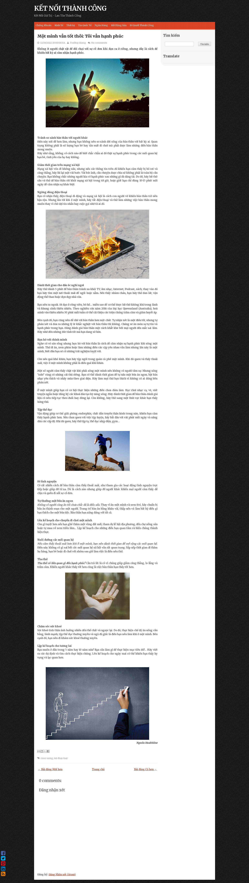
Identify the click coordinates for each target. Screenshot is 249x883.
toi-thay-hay (61, 758)
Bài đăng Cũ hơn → (145, 769)
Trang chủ (98, 769)
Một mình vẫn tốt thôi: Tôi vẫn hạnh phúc (80, 36)
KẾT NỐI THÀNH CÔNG (70, 8)
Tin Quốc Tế (84, 25)
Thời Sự (70, 25)
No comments (99, 42)
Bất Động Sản (119, 25)
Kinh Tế (59, 25)
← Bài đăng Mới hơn (50, 769)
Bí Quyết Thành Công (142, 25)
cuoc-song (47, 758)
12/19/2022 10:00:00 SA (52, 42)
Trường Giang (78, 42)
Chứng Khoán (43, 25)
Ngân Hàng (101, 25)
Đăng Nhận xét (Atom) (62, 874)
